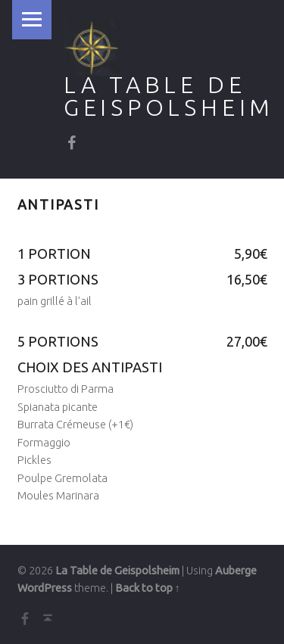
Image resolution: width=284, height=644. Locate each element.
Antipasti (58, 204)
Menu (31, 19)
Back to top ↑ (147, 588)
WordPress (44, 588)
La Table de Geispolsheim (169, 96)
